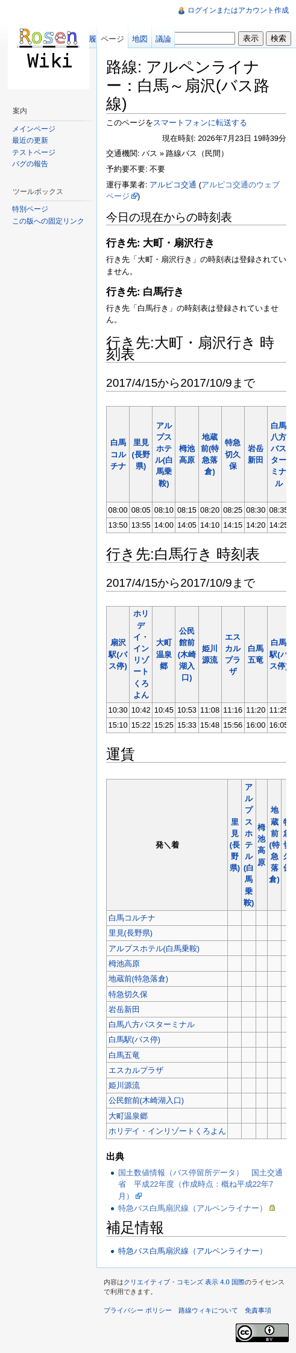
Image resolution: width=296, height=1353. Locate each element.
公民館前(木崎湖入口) (187, 654)
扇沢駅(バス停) (118, 654)
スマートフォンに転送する (200, 122)
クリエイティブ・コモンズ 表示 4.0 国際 (184, 1282)
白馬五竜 (124, 1055)
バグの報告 (30, 164)
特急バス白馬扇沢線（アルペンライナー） (192, 1208)
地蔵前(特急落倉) (274, 844)
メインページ (33, 129)
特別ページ (30, 209)
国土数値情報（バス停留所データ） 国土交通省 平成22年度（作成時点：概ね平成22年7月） (200, 1184)
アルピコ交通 (173, 184)
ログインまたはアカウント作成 (238, 10)
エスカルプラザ (136, 1070)
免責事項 (258, 1310)
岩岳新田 (124, 1009)
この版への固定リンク (48, 221)
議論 (163, 38)
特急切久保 (233, 454)
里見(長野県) (141, 454)
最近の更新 (30, 140)
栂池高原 (124, 963)
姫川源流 (124, 1085)
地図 (140, 38)
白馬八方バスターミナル (152, 1024)
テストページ (33, 152)
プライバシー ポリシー (138, 1310)
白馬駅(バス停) (278, 654)
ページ (112, 38)
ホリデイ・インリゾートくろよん (167, 1131)
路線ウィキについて (208, 1310)
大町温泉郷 (164, 654)
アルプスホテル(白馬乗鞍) (249, 845)
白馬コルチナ (118, 454)
